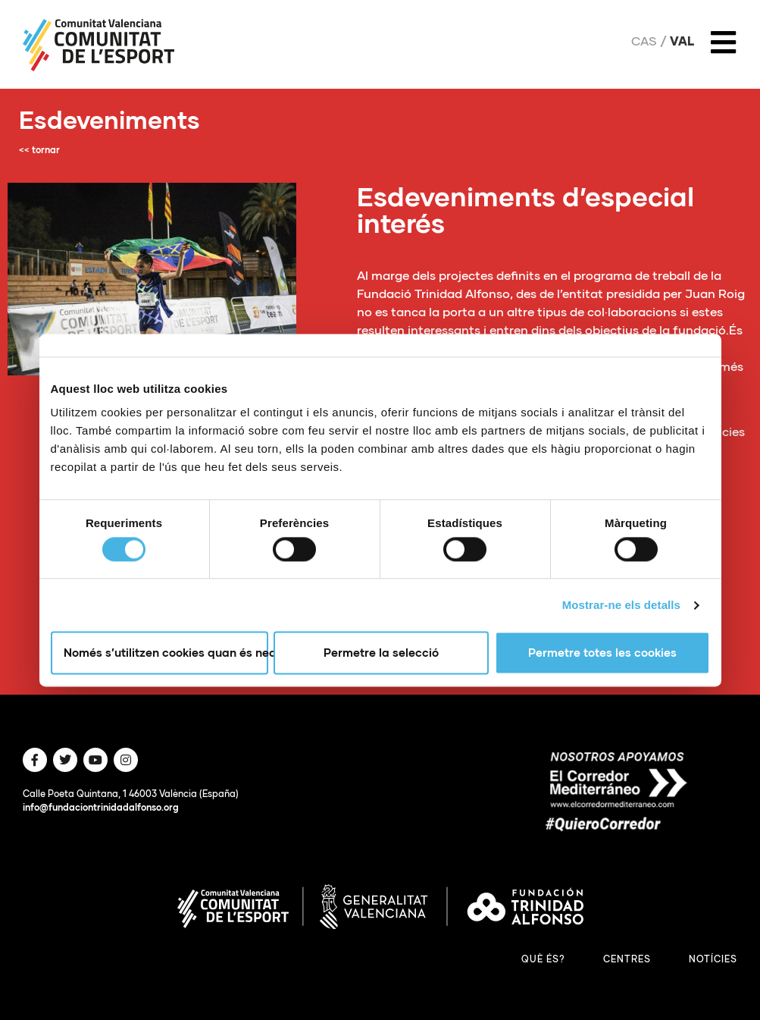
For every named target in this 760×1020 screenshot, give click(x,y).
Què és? (543, 959)
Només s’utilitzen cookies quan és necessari (166, 653)
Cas (644, 41)
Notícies (713, 959)
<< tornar (39, 149)
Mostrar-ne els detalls (621, 604)
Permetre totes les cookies (602, 653)
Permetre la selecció (381, 653)
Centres (627, 959)
